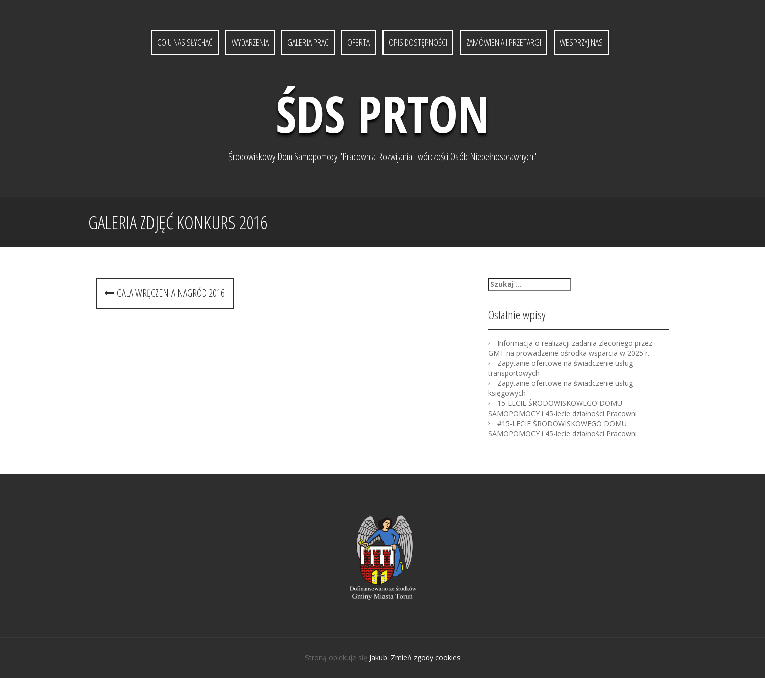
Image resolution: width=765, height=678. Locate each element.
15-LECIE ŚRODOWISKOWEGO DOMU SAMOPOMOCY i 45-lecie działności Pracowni (562, 408)
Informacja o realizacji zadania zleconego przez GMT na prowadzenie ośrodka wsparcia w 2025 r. (570, 348)
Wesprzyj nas (581, 42)
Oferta (358, 42)
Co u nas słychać (185, 42)
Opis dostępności (418, 42)
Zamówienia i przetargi (503, 42)
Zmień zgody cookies (426, 657)
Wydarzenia (250, 42)
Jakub (378, 657)
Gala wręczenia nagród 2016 (164, 293)
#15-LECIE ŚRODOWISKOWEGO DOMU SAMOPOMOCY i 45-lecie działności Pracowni (562, 428)
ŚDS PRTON (382, 113)
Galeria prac (308, 42)
